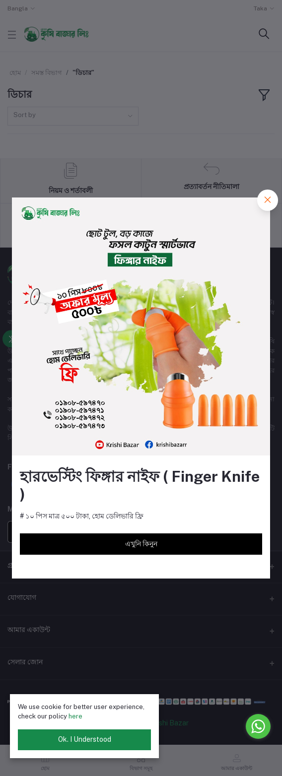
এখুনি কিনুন (141, 544)
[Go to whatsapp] (258, 726)
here (75, 716)
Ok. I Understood (84, 739)
